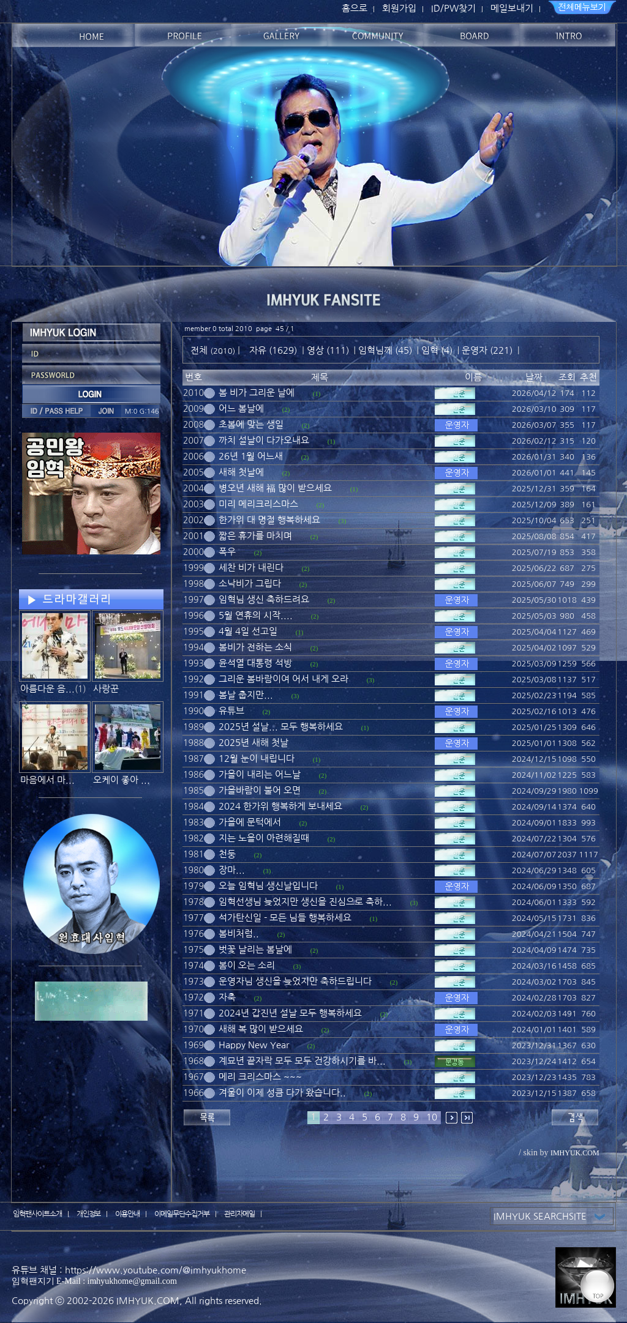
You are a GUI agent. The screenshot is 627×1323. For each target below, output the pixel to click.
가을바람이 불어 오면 (260, 790)
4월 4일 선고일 (248, 631)
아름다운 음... (47, 688)
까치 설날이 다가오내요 (264, 440)
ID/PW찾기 (453, 8)
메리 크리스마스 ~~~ (260, 1076)
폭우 (227, 551)
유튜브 (231, 710)
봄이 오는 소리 (247, 965)
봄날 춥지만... (246, 694)
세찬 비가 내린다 (251, 567)
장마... (232, 869)
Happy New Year (254, 1044)
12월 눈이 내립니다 (257, 758)
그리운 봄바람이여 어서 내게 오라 (283, 679)
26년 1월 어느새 (251, 456)
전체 (200, 350)
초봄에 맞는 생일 (251, 424)
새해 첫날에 (241, 472)
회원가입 (399, 8)
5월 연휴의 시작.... (256, 615)
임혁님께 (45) (385, 350)
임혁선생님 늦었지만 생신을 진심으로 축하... (305, 901)
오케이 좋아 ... (121, 779)
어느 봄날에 (241, 408)
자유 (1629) (273, 350)
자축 (227, 997)
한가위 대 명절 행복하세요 (269, 519)
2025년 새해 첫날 (253, 742)
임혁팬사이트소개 (37, 1214)
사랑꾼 (106, 688)
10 (431, 1117)
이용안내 (127, 1214)
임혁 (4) (436, 350)
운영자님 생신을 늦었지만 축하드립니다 (295, 981)
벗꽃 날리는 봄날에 (255, 949)
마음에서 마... (47, 779)
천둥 (227, 854)
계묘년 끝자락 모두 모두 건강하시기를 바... (302, 1060)
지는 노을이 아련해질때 (264, 838)
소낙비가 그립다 (250, 583)
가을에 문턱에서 (250, 822)
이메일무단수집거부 (181, 1214)
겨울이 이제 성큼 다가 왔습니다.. (282, 1092)
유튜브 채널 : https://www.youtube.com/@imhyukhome (129, 1270)
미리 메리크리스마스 (258, 504)
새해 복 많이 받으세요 (261, 1029)
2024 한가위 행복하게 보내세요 (280, 806)
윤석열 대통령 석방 (255, 663)
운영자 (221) (487, 350)
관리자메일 (239, 1214)
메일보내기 (511, 8)
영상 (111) (328, 350)
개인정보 (89, 1214)
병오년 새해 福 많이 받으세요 (275, 488)
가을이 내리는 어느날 (260, 774)
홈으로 (354, 8)
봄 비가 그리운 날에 (257, 392)
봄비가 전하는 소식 (255, 647)
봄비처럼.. (239, 933)
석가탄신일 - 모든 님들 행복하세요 (285, 917)
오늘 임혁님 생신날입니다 (268, 885)
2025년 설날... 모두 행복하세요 (281, 726)
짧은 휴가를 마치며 (255, 535)
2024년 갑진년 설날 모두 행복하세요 (290, 1013)
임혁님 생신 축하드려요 (264, 599)
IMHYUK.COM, (149, 1300)
